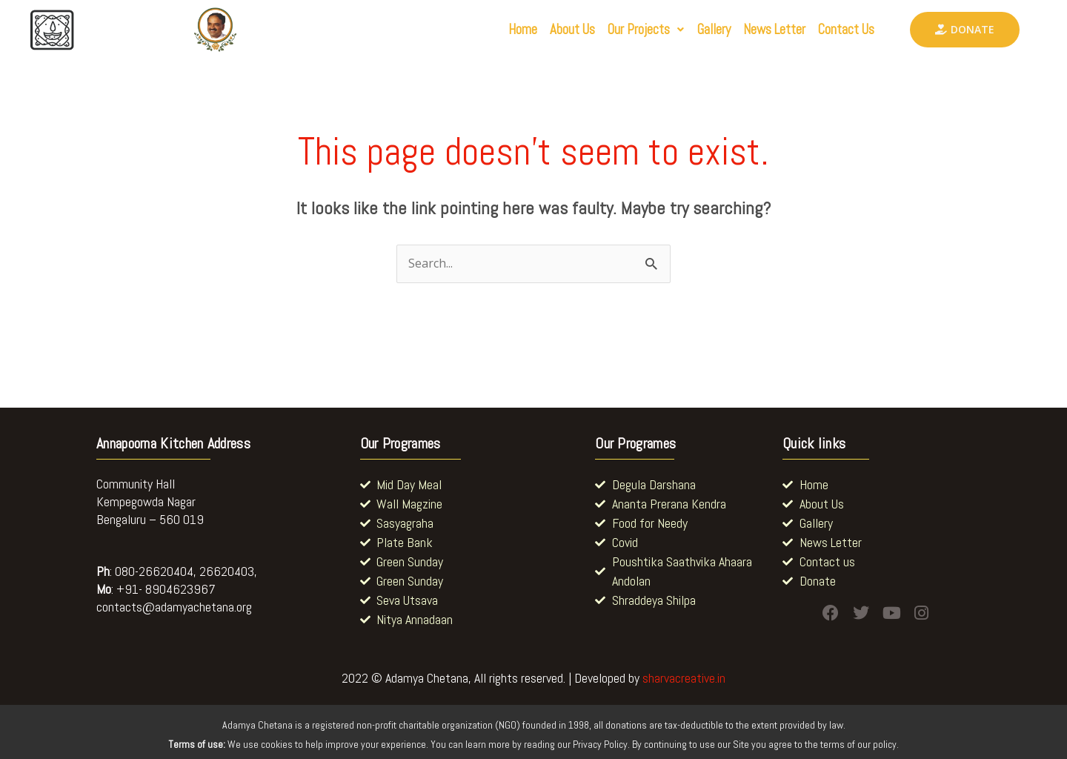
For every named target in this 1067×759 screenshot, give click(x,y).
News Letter (757, 29)
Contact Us (841, 29)
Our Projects (610, 29)
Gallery (686, 29)
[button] (609, 29)
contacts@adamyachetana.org (174, 606)
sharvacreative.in (683, 677)
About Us (526, 29)
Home (469, 29)
